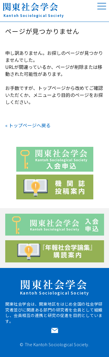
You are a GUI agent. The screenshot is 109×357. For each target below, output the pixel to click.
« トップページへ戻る (28, 125)
